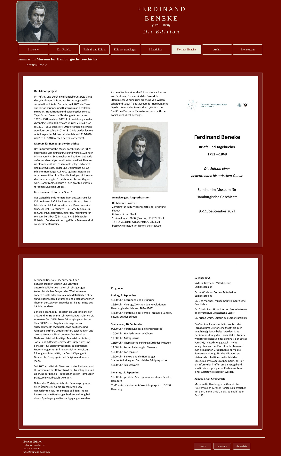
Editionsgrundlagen (125, 49)
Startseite (33, 49)
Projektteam (248, 49)
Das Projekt (64, 49)
